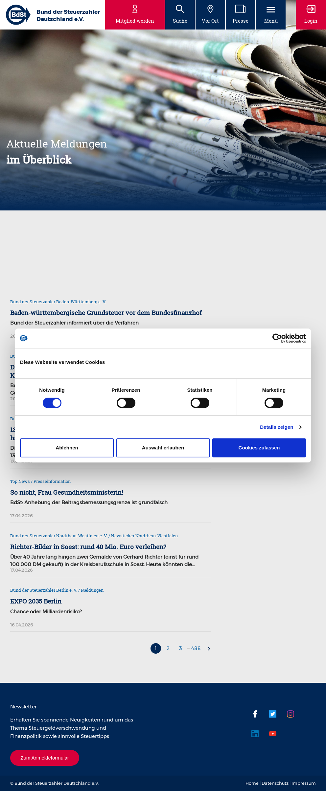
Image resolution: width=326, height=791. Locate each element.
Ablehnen (67, 447)
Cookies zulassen (259, 447)
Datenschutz (275, 783)
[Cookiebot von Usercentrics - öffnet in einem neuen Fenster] (277, 338)
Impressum (303, 783)
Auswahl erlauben (163, 447)
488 (196, 648)
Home (252, 783)
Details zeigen (276, 427)
